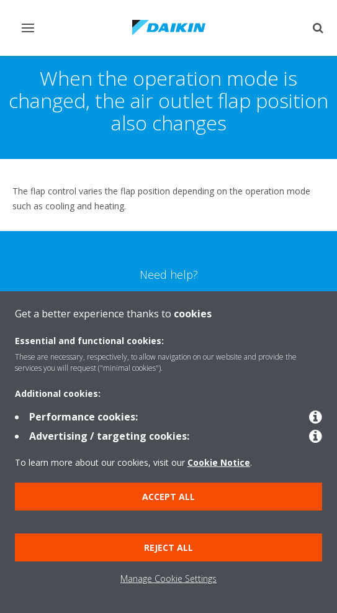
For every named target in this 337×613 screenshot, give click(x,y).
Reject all (168, 547)
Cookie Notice (218, 462)
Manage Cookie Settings (168, 578)
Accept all (168, 496)
